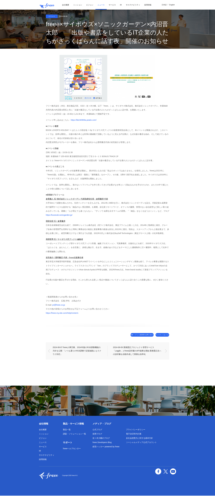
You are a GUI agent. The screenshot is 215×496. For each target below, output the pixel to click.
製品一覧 (67, 430)
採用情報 (147, 5)
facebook (161, 470)
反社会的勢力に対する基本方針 (139, 438)
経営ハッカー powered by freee (106, 447)
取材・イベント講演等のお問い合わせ (126, 335)
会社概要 (65, 5)
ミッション (77, 5)
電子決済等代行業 (133, 434)
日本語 (164, 5)
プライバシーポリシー (135, 430)
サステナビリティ (133, 5)
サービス (112, 5)
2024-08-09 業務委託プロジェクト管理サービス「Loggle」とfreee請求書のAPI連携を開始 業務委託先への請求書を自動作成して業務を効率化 (137, 351)
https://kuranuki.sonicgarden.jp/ (59, 215)
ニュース (101, 5)
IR (121, 5)
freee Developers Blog (102, 443)
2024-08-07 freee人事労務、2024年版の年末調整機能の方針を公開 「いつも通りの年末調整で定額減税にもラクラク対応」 (77, 351)
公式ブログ (97, 430)
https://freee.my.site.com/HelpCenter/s (62, 313)
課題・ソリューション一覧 (74, 434)
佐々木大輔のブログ (101, 438)
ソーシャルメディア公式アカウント (141, 443)
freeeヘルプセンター (72, 449)
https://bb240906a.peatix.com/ (84, 120)
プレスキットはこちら (157, 335)
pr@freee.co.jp (58, 305)
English (172, 5)
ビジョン (89, 5)
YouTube (173, 470)
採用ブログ (97, 434)
